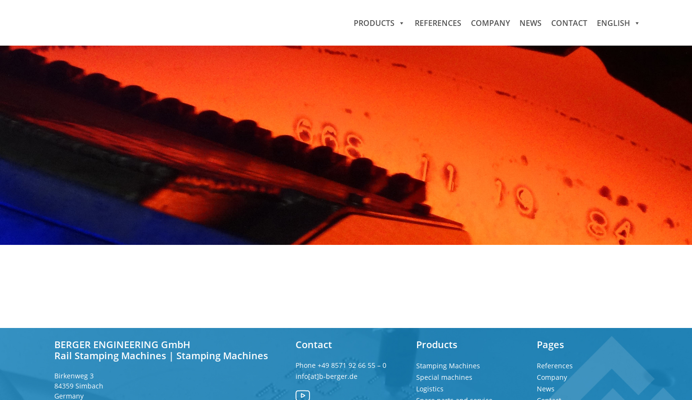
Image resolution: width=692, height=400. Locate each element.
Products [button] (379, 22)
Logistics (430, 388)
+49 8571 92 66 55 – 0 (353, 365)
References (438, 22)
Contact (569, 22)
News (530, 22)
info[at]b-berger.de (327, 376)
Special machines (444, 377)
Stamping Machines (448, 365)
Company (490, 22)
